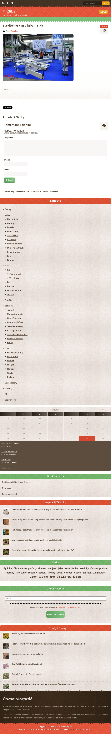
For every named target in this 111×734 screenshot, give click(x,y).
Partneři (22, 729)
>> (103, 410)
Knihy (74, 568)
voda (59, 572)
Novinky (8, 388)
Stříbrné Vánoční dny (9, 451)
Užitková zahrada (15, 338)
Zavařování (12, 235)
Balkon (10, 377)
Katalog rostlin (14, 330)
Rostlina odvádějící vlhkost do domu (16, 482)
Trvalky (51, 572)
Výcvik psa (14, 278)
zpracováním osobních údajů (69, 607)
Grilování (11, 239)
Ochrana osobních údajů (51, 729)
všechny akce (6, 468)
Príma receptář (9, 11)
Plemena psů (15, 274)
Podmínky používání (72, 729)
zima (52, 577)
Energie (10, 364)
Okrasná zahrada (15, 314)
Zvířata (8, 265)
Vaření (8, 215)
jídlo (60, 568)
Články (8, 209)
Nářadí (10, 369)
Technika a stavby (15, 326)
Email (6, 170)
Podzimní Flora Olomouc (10, 443)
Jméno (7, 160)
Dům (7, 348)
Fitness (10, 260)
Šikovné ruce (64, 577)
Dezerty (10, 223)
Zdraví (33, 577)
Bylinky (8, 568)
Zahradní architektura (17, 334)
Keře (67, 568)
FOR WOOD (6, 460)
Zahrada (9, 305)
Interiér (10, 360)
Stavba (10, 373)
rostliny (32, 572)
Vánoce (68, 572)
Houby (10, 342)
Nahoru (86, 729)
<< (8, 410)
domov (42, 568)
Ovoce (94, 568)
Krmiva (10, 286)
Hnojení (52, 568)
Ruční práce (12, 356)
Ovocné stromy (14, 318)
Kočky (9, 282)
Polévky (10, 227)
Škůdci (77, 577)
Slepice (10, 294)
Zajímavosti (10, 399)
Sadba (41, 572)
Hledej (106, 3)
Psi (8, 269)
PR (6, 394)
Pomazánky (12, 231)
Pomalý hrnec (13, 252)
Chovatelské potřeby (25, 568)
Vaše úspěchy (11, 382)
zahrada (87, 572)
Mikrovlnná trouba (16, 247)
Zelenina (43, 577)
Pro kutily (21, 572)
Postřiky (9, 572)
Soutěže (8, 300)
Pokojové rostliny (15, 352)
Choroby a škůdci (15, 322)
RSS (3, 3)
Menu (104, 12)
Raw (9, 256)
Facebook (7, 3)
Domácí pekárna (14, 243)
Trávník (10, 310)
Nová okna (6, 488)
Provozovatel (33, 729)
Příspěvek (8, 138)
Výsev (77, 572)
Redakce (14, 31)
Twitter (12, 3)
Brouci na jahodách (9, 494)
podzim (103, 568)
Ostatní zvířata (14, 290)
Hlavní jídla (12, 219)
